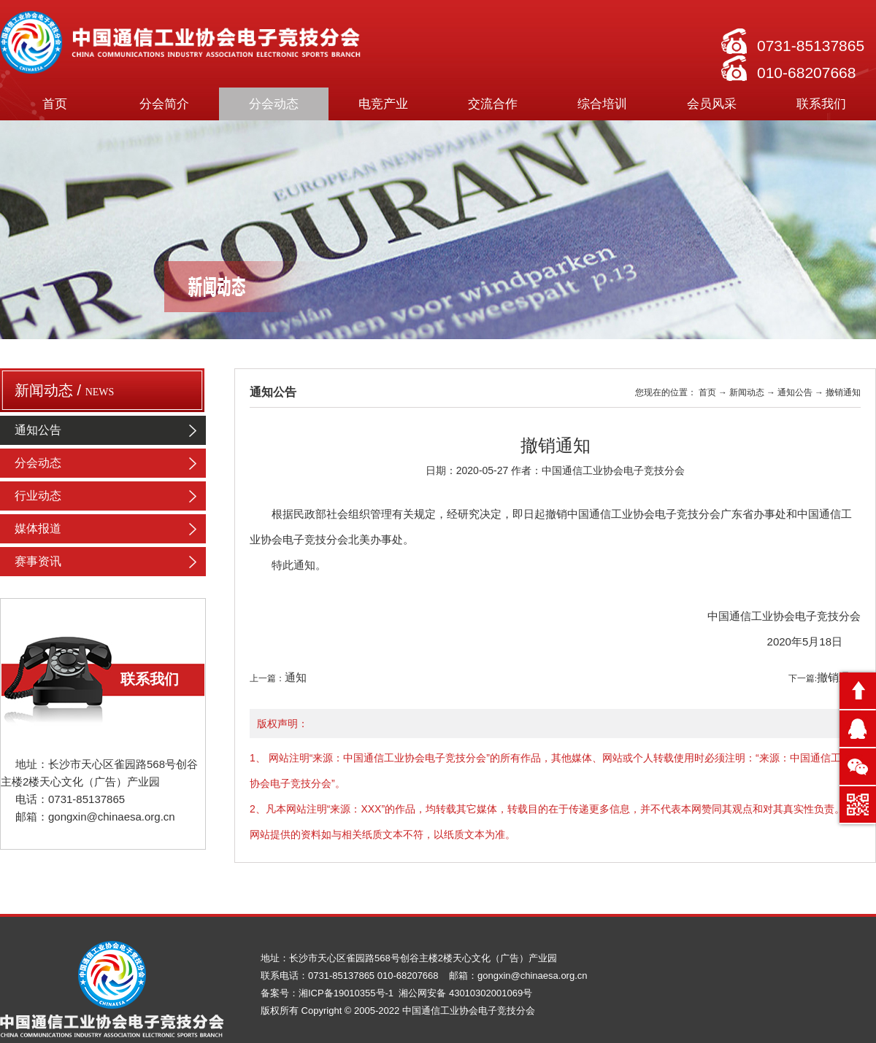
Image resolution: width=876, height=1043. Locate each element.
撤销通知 (839, 677)
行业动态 (110, 496)
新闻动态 (746, 392)
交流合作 (493, 104)
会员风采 (712, 104)
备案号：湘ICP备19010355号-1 (328, 993)
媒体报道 (110, 528)
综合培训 (602, 104)
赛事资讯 (110, 561)
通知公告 (110, 430)
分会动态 (274, 104)
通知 (296, 677)
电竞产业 (383, 104)
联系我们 (821, 104)
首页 (54, 104)
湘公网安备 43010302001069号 (465, 993)
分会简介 (164, 104)
